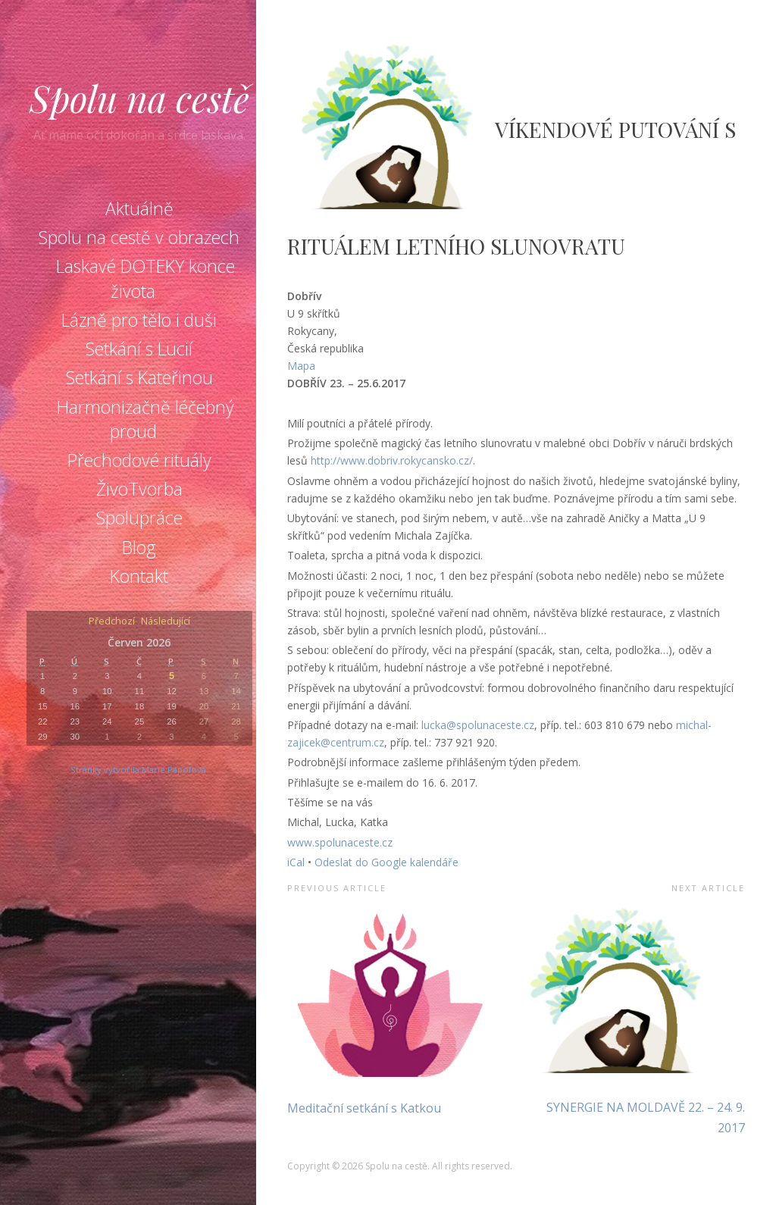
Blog (139, 547)
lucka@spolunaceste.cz (477, 725)
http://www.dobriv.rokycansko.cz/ (392, 460)
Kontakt (139, 576)
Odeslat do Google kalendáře (386, 862)
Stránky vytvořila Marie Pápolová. (139, 769)
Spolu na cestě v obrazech (139, 237)
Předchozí (112, 622)
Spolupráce (139, 517)
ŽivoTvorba (139, 489)
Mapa (301, 365)
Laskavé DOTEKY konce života (145, 278)
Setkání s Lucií (139, 348)
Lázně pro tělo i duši (139, 320)
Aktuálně (139, 208)
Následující (165, 622)
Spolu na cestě (139, 98)
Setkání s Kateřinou (139, 377)
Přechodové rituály (139, 460)
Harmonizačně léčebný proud (145, 419)
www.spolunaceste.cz (340, 842)
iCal (296, 862)
